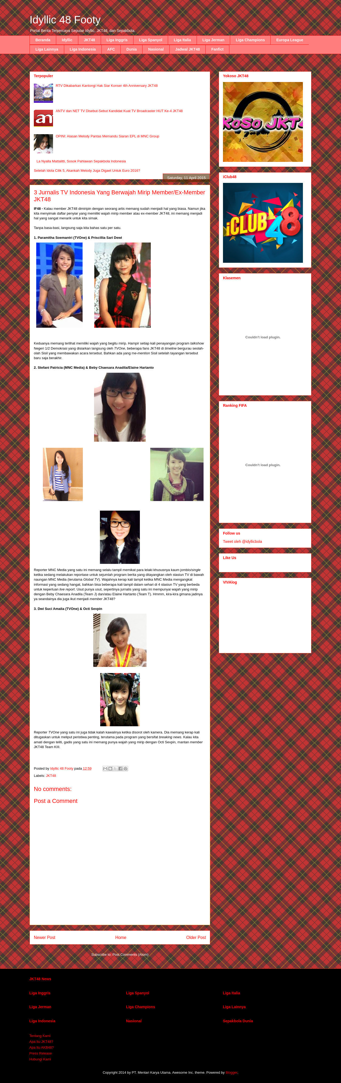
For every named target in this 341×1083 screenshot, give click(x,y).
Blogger (231, 1072)
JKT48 (89, 40)
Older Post (196, 937)
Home (121, 937)
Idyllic (67, 40)
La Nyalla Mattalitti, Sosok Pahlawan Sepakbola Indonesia (81, 161)
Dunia (131, 49)
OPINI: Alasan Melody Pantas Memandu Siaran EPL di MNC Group (107, 136)
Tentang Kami (40, 1036)
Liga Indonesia (83, 49)
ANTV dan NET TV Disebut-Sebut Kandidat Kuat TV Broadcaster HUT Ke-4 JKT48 (119, 111)
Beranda (42, 40)
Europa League (289, 40)
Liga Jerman (213, 40)
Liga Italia (182, 40)
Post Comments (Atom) (130, 955)
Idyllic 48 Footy (65, 20)
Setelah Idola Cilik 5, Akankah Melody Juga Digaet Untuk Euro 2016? (87, 171)
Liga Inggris (117, 40)
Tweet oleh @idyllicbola (242, 541)
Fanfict (217, 49)
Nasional (156, 49)
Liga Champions (250, 40)
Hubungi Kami (40, 1059)
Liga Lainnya (46, 49)
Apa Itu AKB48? (41, 1047)
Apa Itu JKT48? (41, 1042)
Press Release (40, 1053)
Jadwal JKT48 (187, 49)
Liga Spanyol (150, 40)
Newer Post (44, 937)
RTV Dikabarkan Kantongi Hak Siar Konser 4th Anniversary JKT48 (107, 86)
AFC (111, 49)
